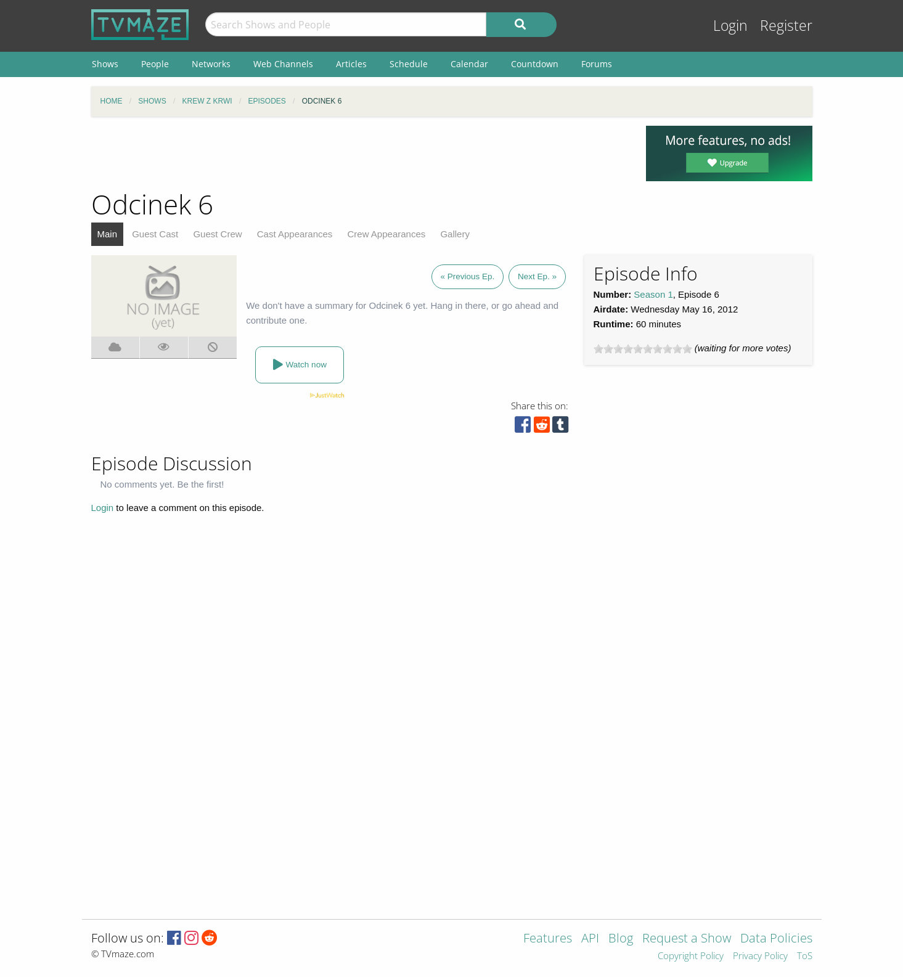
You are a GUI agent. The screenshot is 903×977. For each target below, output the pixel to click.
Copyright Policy (691, 956)
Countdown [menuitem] (534, 64)
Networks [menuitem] (211, 64)
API (590, 939)
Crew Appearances (387, 234)
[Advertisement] (359, 153)
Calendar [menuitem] (469, 64)
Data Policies (776, 939)
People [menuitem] (155, 64)
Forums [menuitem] (596, 64)
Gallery (455, 234)
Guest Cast (155, 234)
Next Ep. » (537, 276)
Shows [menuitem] (105, 64)
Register (786, 25)
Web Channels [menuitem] (283, 64)
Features (547, 939)
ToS (804, 956)
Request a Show (686, 939)
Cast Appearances (295, 234)
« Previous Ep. (468, 276)
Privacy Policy (760, 956)
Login (730, 25)
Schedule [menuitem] (409, 64)
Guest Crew (217, 234)
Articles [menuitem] (351, 64)
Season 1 (653, 294)
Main (107, 234)
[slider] (643, 349)
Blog (620, 939)
